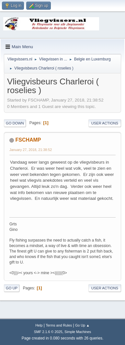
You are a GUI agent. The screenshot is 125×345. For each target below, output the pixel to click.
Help (38, 325)
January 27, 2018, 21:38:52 (30, 150)
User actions (104, 123)
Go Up (11, 288)
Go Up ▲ (82, 325)
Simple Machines (77, 332)
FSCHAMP (28, 140)
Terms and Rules (59, 325)
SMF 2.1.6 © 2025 (48, 332)
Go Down (15, 123)
